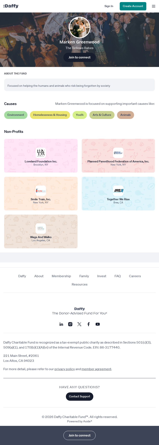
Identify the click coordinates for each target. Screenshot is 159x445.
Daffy (22, 276)
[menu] (153, 6)
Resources (80, 284)
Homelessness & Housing (50, 115)
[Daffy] (10, 6)
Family (84, 276)
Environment (15, 115)
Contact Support (79, 396)
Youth (80, 115)
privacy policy (64, 369)
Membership (61, 276)
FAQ (118, 276)
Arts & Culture (102, 115)
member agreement (96, 369)
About (38, 276)
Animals (125, 115)
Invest (101, 276)
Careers (135, 276)
